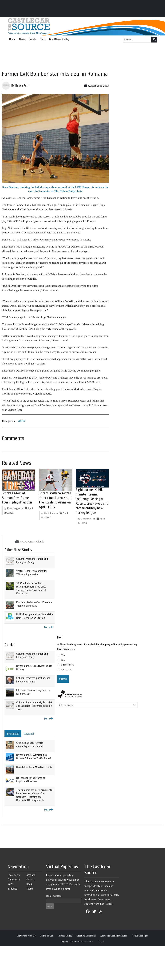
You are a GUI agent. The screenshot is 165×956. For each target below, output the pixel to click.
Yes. (63, 655)
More (48, 627)
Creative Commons (86, 935)
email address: (54, 895)
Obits (43, 39)
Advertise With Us (26, 935)
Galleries (12, 888)
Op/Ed (29, 884)
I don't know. (67, 664)
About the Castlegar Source (113, 935)
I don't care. (67, 669)
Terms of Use (46, 935)
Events (32, 39)
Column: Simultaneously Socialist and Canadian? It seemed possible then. (34, 706)
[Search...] (137, 40)
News (22, 39)
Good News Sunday (59, 39)
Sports (21, 420)
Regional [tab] (29, 733)
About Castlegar (140, 935)
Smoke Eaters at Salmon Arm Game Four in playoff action (17, 498)
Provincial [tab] (13, 733)
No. (63, 660)
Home (12, 39)
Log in (101, 941)
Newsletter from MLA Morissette (34, 767)
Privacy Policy (65, 935)
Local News (14, 875)
